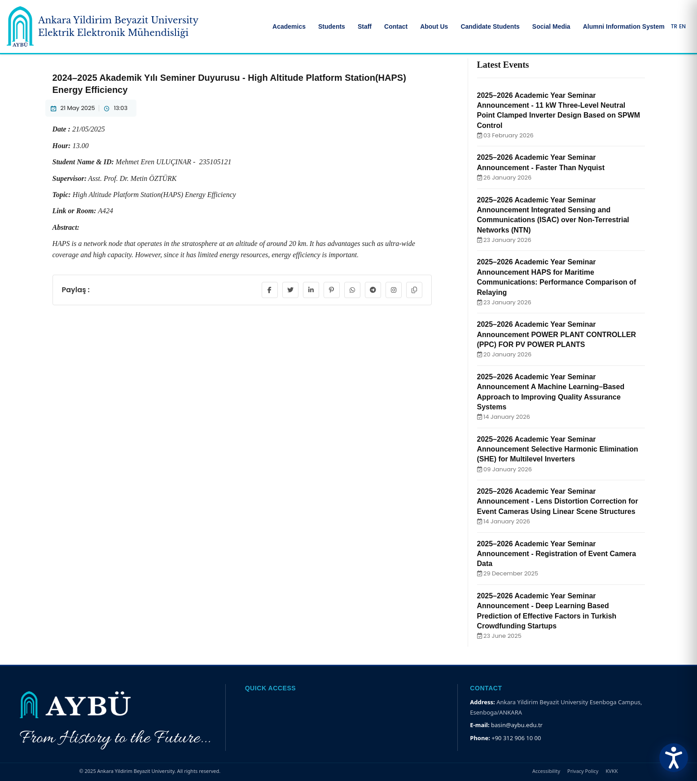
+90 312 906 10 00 (516, 738)
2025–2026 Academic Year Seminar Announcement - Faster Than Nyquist (541, 162)
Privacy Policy (582, 771)
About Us (434, 26)
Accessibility (546, 771)
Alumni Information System (624, 26)
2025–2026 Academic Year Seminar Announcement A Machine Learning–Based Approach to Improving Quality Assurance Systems (551, 392)
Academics (289, 26)
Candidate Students (489, 26)
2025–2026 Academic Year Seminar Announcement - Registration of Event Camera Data (556, 554)
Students (331, 26)
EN (682, 26)
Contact (396, 26)
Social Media (551, 26)
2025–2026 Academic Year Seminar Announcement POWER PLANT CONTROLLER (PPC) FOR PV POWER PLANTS (556, 334)
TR (674, 26)
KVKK (611, 771)
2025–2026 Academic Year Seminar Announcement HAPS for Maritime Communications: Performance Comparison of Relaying (556, 277)
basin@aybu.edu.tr (517, 725)
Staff (365, 26)
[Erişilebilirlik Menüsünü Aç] (673, 757)
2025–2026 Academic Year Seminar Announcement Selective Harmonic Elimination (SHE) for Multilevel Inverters (557, 449)
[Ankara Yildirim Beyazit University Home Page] (102, 26)
